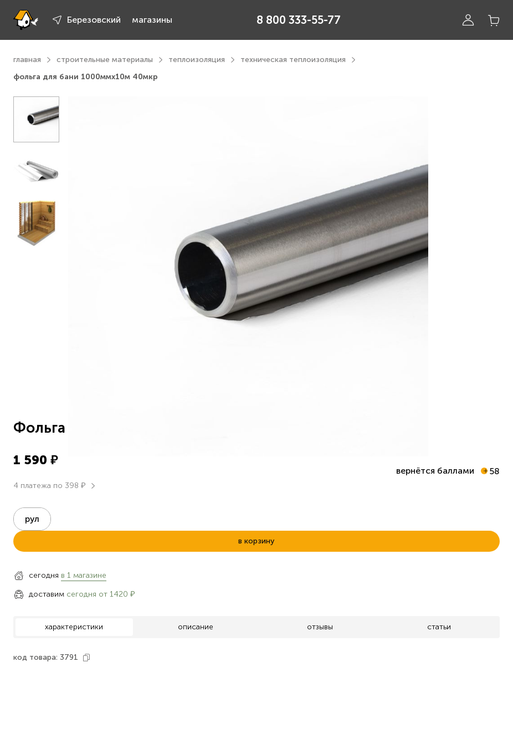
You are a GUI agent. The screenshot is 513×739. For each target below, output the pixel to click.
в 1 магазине (83, 575)
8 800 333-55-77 (298, 20)
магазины (152, 19)
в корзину (256, 541)
